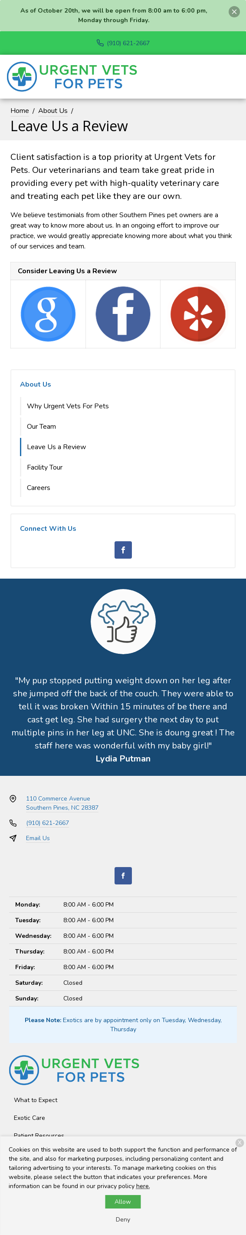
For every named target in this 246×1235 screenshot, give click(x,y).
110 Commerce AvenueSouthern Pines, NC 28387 (62, 803)
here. (143, 1186)
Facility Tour (44, 467)
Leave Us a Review (56, 447)
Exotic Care (29, 1118)
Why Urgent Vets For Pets (68, 406)
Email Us (38, 838)
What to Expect (35, 1100)
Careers (38, 488)
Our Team (41, 426)
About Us (53, 111)
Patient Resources (39, 1136)
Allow (123, 1202)
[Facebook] (123, 550)
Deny (123, 1219)
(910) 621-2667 (47, 823)
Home (19, 111)
